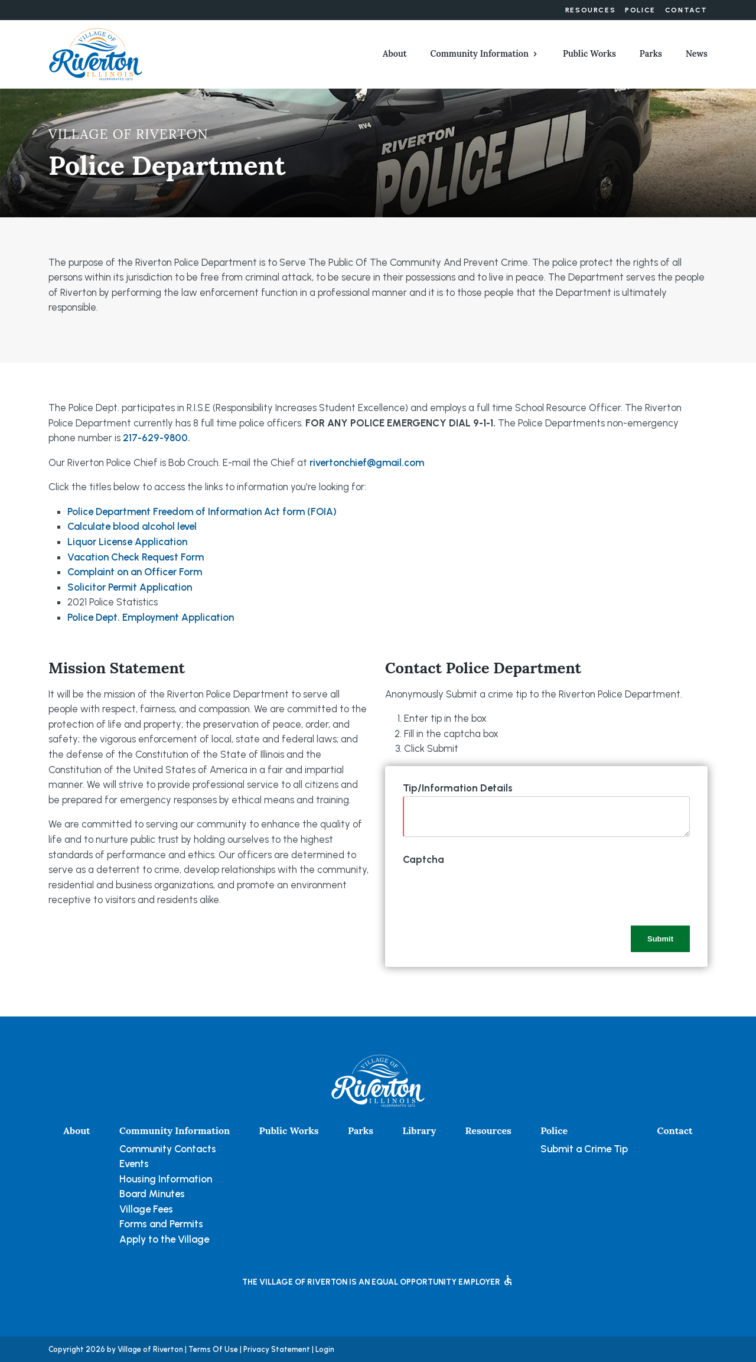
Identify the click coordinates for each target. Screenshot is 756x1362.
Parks (651, 53)
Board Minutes (152, 1194)
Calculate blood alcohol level (132, 526)
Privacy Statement (276, 1349)
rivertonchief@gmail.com (366, 462)
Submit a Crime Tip (584, 1149)
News (697, 53)
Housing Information (165, 1179)
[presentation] (492, 891)
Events (134, 1163)
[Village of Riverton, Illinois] (95, 53)
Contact (686, 10)
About (395, 53)
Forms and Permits (161, 1224)
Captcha (423, 859)
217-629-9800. (156, 438)
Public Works (589, 53)
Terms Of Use (213, 1349)
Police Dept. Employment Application (150, 617)
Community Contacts (167, 1149)
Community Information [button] (480, 53)
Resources (590, 10)
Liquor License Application (127, 542)
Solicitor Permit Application (129, 587)
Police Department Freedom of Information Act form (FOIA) (202, 511)
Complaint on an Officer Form (134, 572)
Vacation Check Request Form (135, 557)
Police (640, 10)
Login (324, 1349)
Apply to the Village (164, 1239)
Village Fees (146, 1209)
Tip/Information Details (458, 788)
